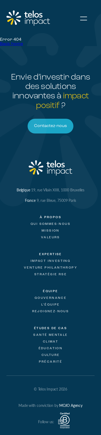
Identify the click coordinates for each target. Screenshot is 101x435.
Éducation (51, 348)
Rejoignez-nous (50, 311)
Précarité (50, 361)
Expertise (50, 254)
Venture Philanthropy (50, 267)
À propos (50, 217)
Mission (50, 230)
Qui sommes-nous (50, 224)
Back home (11, 44)
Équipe (50, 291)
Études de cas (50, 328)
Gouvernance (50, 298)
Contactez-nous (50, 126)
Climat (50, 341)
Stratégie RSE (50, 274)
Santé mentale (50, 335)
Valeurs (50, 237)
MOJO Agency (71, 405)
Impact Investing (50, 261)
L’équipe (50, 304)
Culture (51, 355)
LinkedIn (60, 421)
